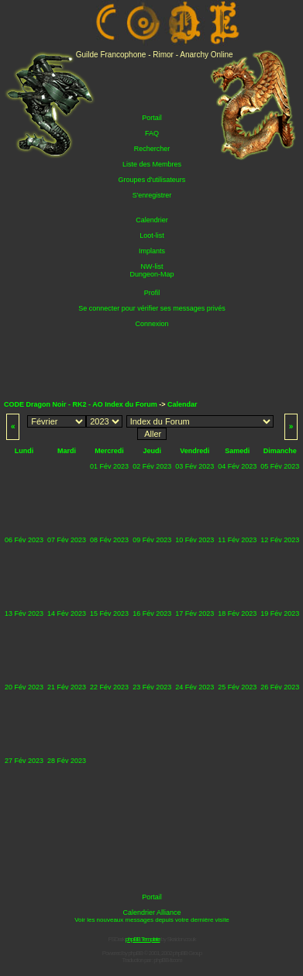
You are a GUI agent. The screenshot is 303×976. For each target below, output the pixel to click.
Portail (152, 118)
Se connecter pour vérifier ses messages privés (152, 308)
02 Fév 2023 (152, 466)
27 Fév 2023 (24, 761)
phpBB (135, 953)
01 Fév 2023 (109, 466)
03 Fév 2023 (194, 466)
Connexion (151, 324)
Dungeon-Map (151, 274)
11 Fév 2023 (237, 540)
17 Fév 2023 (194, 613)
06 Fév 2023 (24, 540)
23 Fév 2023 (152, 687)
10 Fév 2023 (194, 540)
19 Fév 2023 (279, 613)
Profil (152, 293)
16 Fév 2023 (152, 613)
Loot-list (151, 235)
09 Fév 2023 (152, 540)
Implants (152, 251)
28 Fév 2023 (66, 761)
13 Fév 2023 (24, 613)
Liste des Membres (151, 164)
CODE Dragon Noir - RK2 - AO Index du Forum (80, 404)
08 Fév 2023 (109, 540)
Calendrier (152, 220)
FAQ (152, 133)
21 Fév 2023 (66, 687)
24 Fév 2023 (194, 687)
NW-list (152, 266)
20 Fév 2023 (24, 687)
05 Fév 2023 (279, 466)
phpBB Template (143, 939)
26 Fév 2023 (279, 687)
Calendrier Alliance (151, 912)
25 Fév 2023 (237, 687)
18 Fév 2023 (237, 613)
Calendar (182, 404)
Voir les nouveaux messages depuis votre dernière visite (151, 919)
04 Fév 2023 (237, 466)
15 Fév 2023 (109, 613)
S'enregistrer (152, 195)
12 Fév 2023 (279, 540)
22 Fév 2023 (109, 687)
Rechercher (152, 149)
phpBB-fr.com (167, 960)
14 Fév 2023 (66, 613)
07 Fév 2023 (66, 540)
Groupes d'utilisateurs (152, 180)
